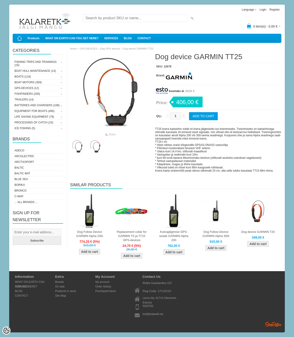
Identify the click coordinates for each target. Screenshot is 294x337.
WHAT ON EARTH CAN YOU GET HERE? (72, 38)
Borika (19, 185)
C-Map (18, 196)
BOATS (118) (22, 76)
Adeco (19, 150)
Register (274, 9)
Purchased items (105, 291)
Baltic (19, 167)
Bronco (20, 190)
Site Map (60, 295)
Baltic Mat (22, 173)
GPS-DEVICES (88, 48)
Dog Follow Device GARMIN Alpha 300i (216, 234)
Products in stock (65, 291)
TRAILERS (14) (24, 99)
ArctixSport (24, 162)
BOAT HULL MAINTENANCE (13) (35, 70)
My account (102, 282)
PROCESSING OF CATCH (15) (33, 122)
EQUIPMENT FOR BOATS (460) (34, 111)
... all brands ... (25, 202)
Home (73, 48)
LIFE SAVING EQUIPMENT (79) (34, 116)
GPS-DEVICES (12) (26, 88)
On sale (60, 286)
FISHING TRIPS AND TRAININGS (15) (35, 63)
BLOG (128, 38)
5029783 (148, 306)
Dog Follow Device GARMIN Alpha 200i (89, 234)
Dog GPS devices (110, 48)
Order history (103, 286)
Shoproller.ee (273, 324)
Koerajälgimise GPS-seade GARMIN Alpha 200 (173, 236)
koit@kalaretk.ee (153, 314)
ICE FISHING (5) (24, 128)
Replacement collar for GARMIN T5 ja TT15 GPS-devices (132, 236)
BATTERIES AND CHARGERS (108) (37, 105)
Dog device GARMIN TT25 (138, 48)
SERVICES (111, 38)
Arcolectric (24, 156)
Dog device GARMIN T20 (258, 232)
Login (263, 9)
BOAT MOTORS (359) (28, 82)
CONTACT (144, 38)
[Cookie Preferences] (6, 330)
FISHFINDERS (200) (27, 93)
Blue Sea (21, 179)
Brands (59, 282)
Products (34, 38)
